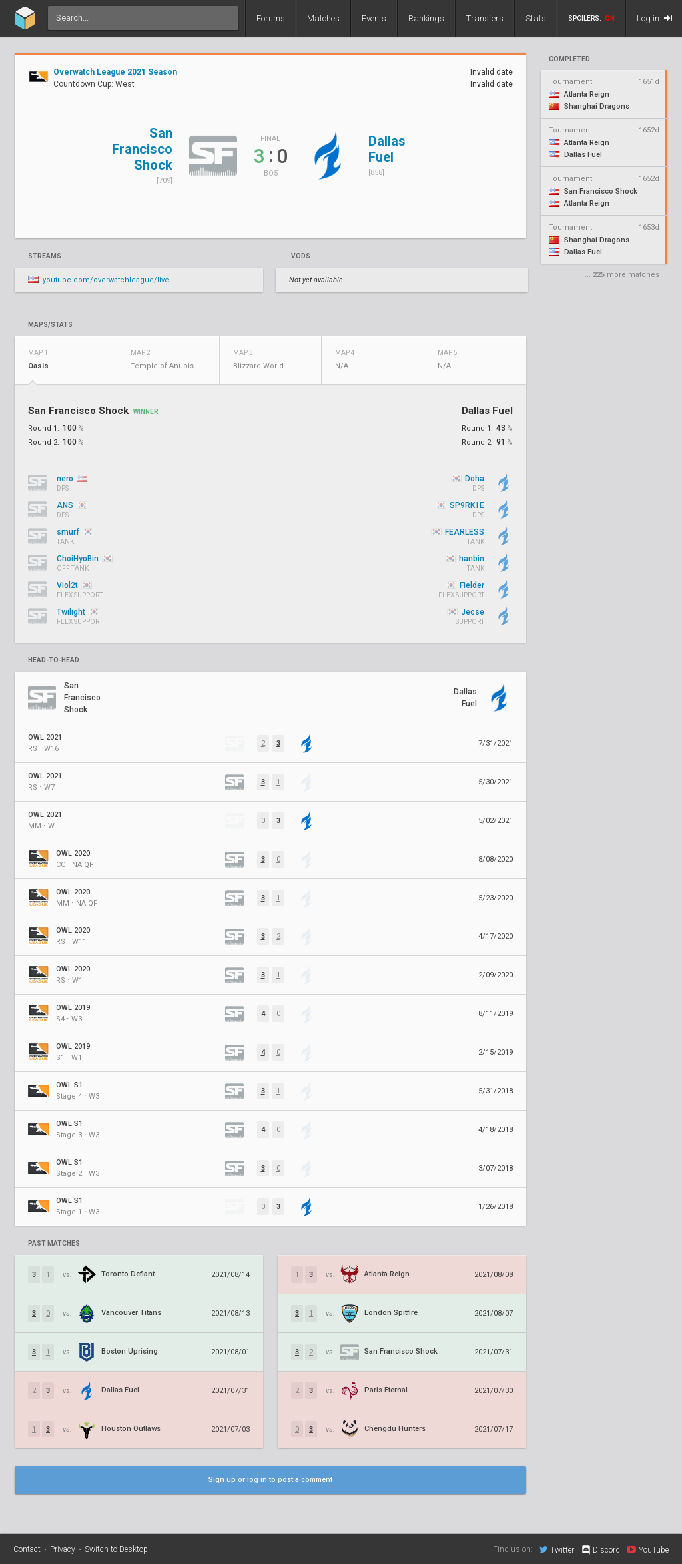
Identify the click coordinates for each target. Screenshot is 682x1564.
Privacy (62, 1549)
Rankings (426, 18)
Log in (654, 18)
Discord (600, 1550)
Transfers (485, 18)
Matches (323, 18)
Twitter (556, 1549)
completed (569, 59)
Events (374, 18)
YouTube (648, 1549)
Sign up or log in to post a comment (270, 1479)
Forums (270, 18)
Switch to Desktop (116, 1549)
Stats (535, 18)
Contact (27, 1549)
